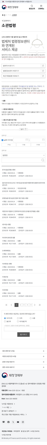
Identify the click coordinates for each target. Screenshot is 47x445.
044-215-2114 (14, 394)
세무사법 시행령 (7, 227)
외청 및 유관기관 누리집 (9, 360)
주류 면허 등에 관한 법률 (10, 240)
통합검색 (32, 9)
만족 (20, 321)
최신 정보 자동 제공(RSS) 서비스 (14, 418)
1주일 (9, 145)
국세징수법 (6, 280)
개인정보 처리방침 (7, 434)
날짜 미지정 (8, 140)
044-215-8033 (11, 402)
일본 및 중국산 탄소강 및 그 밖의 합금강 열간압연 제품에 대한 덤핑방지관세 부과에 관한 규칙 (23, 184)
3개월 (38, 145)
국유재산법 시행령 (8, 266)
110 (23, 398)
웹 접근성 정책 (25, 434)
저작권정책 (16, 434)
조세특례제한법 (7, 253)
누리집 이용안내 (8, 407)
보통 (33, 321)
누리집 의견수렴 (6, 438)
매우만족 (9, 321)
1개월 (23, 145)
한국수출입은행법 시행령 (10, 170)
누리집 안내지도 (34, 434)
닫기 (22, 130)
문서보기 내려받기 (9, 414)
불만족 (9, 325)
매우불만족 (23, 325)
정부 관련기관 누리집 (8, 354)
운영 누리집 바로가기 (8, 365)
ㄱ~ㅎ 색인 (7, 411)
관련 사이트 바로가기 (8, 370)
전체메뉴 (41, 9)
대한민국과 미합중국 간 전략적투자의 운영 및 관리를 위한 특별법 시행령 (23, 213)
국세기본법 (6, 293)
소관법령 (14, 15)
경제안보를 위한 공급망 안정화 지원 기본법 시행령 (19, 199)
